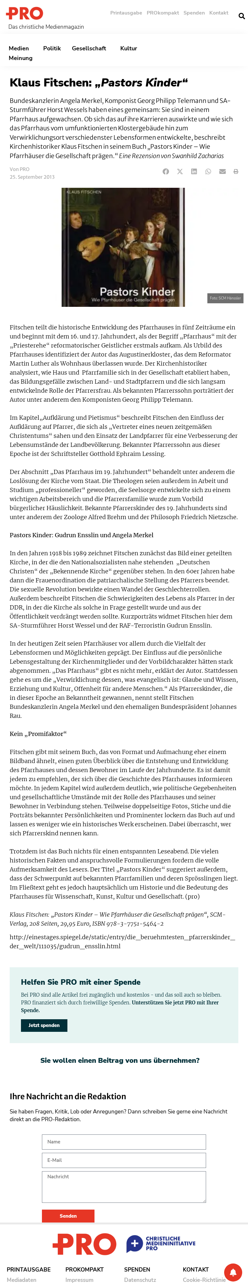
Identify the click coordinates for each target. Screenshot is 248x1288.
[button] (166, 172)
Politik (52, 48)
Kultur (130, 48)
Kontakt (218, 12)
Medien (20, 48)
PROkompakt (163, 12)
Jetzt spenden (44, 1025)
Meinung (22, 58)
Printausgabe (126, 12)
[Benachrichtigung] (233, 1272)
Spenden (194, 12)
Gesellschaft (90, 48)
